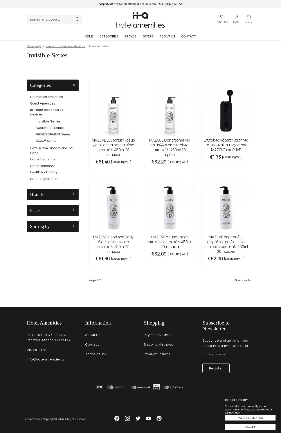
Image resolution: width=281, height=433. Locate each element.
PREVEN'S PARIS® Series (53, 134)
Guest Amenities (42, 103)
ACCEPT (250, 427)
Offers (148, 36)
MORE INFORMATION (250, 418)
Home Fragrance (43, 159)
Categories (109, 36)
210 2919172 (36, 349)
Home (89, 36)
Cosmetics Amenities (46, 96)
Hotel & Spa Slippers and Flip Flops (51, 150)
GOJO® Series (46, 140)
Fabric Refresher (42, 165)
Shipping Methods (158, 344)
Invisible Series (48, 121)
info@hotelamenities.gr (46, 359)
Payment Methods (159, 334)
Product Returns (157, 354)
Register (216, 368)
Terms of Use (96, 354)
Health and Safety (44, 172)
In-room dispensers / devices (46, 112)
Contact (188, 36)
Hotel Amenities (140, 20)
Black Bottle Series (50, 127)
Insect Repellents (43, 178)
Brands (130, 36)
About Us (167, 36)
